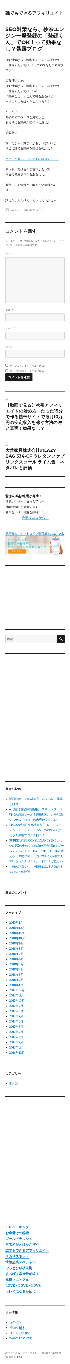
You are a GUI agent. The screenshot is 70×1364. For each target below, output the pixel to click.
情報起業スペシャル (20, 1262)
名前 (9, 310)
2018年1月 (16, 985)
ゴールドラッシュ (18, 1239)
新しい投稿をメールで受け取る (27, 370)
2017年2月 (16, 1042)
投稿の (16, 1328)
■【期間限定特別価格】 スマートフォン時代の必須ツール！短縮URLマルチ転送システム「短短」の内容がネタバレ (36, 814)
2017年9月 (16, 1006)
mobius (15, 209)
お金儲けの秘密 (17, 1233)
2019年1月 (16, 922)
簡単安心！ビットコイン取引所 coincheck (34, 533)
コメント (10, 254)
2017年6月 (16, 1021)
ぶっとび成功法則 (18, 1268)
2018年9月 (16, 943)
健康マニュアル (17, 1280)
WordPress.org (20, 1338)
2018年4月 (16, 969)
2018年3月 (16, 974)
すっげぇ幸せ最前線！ (22, 1274)
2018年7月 (16, 954)
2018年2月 (16, 980)
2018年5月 (16, 964)
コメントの (19, 1333)
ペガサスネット (17, 1256)
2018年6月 (16, 959)
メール (10, 328)
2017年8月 (16, 1011)
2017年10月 (17, 1000)
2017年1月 (16, 1047)
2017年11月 (16, 995)
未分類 (13, 1083)
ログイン (15, 1322)
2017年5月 (16, 1026)
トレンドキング (17, 1227)
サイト (9, 346)
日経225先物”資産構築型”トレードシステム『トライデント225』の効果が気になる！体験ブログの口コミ (35, 830)
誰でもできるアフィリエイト (34, 13)
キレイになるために (20, 1291)
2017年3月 (16, 1037)
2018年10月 (17, 938)
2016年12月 (17, 1052)
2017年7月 (16, 1016)
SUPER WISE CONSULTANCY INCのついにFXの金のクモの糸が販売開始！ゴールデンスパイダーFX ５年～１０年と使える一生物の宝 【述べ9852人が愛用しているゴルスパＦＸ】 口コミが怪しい (36, 851)
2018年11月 (16, 933)
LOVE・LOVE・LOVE (23, 1285)
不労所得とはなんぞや (22, 1244)
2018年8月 (16, 948)
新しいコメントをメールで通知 (27, 365)
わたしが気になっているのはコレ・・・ (32, 159)
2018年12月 (17, 928)
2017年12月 (16, 990)
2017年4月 (16, 1032)
